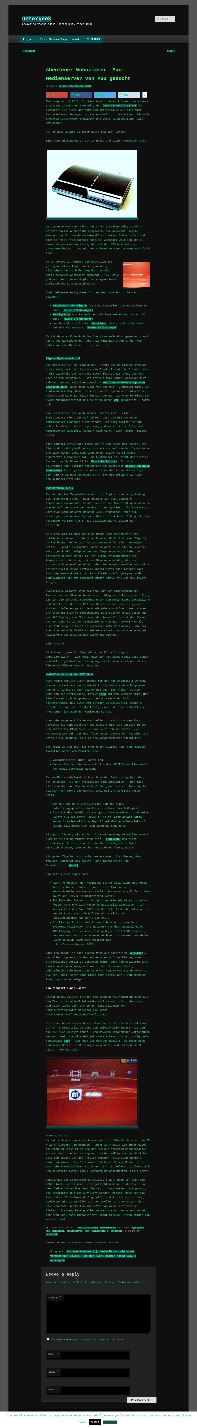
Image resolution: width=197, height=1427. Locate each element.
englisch (136, 952)
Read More (110, 1422)
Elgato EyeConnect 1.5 (63, 358)
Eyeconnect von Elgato (70, 305)
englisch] (113, 838)
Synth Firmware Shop (53, 39)
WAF (116, 399)
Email (53, 1370)
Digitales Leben (88, 1226)
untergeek (36, 19)
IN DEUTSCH (93, 39)
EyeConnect (137, 1226)
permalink (52, 1232)
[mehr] (73, 864)
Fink (102, 693)
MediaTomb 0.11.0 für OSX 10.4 (69, 674)
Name (53, 1352)
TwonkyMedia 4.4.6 (59, 487)
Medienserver (74, 1229)
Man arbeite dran (104, 461)
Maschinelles (108, 1226)
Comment (54, 1296)
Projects (28, 39)
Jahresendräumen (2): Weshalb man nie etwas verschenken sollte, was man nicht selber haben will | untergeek (93, 1255)
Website (53, 1388)
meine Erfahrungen (77, 309)
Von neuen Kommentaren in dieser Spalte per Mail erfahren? (88, 1337)
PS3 (87, 1229)
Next (171, 51)
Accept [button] (95, 1422)
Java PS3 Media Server (120, 105)
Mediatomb (98, 322)
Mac (48, 1229)
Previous (28, 51)
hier (67, 1040)
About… (76, 39)
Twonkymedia (61, 314)
